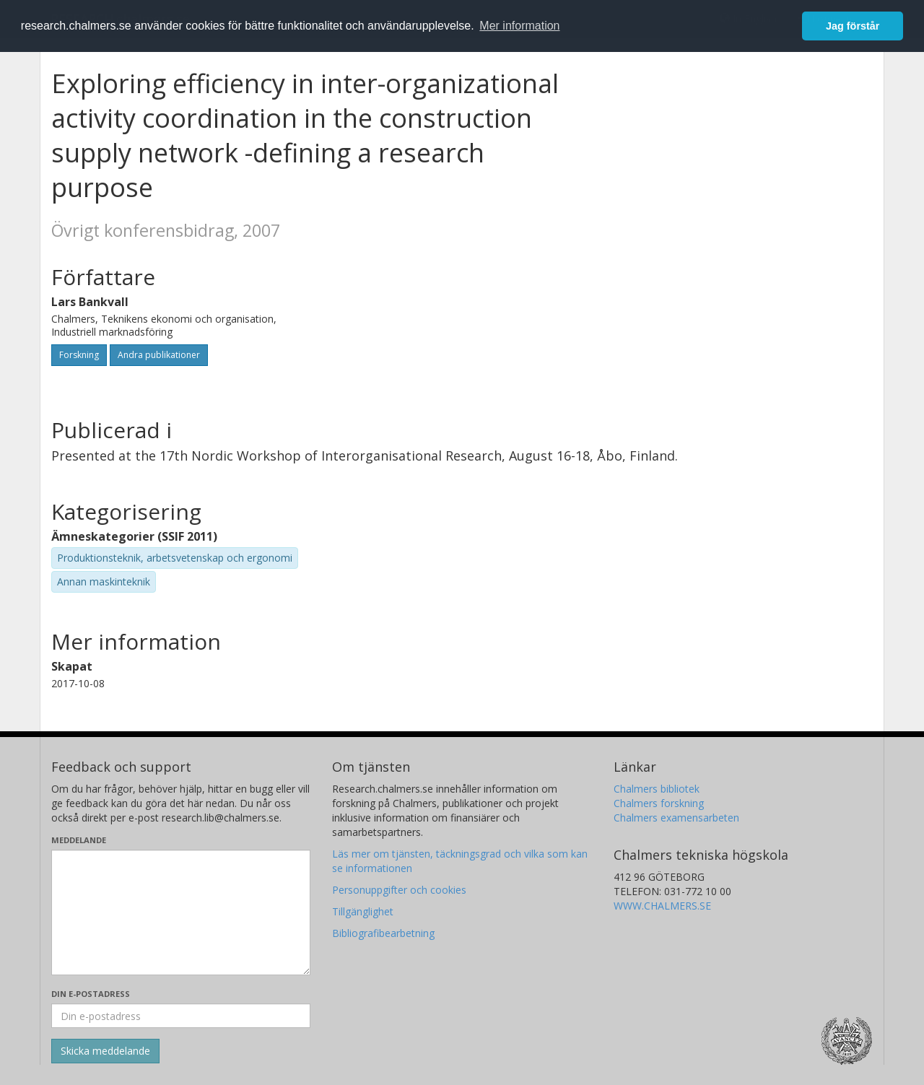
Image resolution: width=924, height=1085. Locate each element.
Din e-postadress (90, 993)
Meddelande (78, 840)
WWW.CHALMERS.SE (662, 905)
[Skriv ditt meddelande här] (180, 912)
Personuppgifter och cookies (399, 890)
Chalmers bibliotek (656, 789)
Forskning (79, 355)
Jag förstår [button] (852, 26)
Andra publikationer (159, 355)
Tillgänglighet (362, 911)
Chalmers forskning (659, 803)
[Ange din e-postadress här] (180, 1015)
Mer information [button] (519, 25)
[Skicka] (105, 1051)
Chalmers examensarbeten (676, 817)
